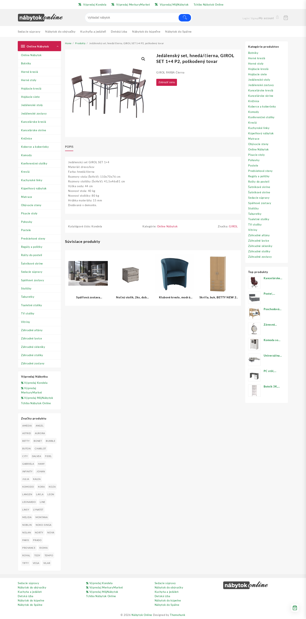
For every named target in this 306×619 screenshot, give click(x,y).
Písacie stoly (29, 213)
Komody (26, 155)
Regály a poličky (32, 246)
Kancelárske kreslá (33, 121)
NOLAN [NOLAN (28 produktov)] (26, 532)
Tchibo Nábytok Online (36, 403)
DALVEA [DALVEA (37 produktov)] (36, 456)
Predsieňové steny (33, 238)
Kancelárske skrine (33, 130)
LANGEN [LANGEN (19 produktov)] (27, 494)
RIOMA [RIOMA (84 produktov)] (43, 547)
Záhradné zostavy (33, 363)
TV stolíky (27, 313)
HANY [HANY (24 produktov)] (41, 463)
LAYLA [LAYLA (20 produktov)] (40, 494)
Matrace (26, 196)
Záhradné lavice (31, 338)
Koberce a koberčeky (35, 146)
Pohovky (26, 221)
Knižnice (26, 138)
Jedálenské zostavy (34, 113)
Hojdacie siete (30, 96)
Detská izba (25, 596)
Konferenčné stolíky (34, 163)
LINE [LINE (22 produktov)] (42, 502)
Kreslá (25, 171)
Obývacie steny (31, 205)
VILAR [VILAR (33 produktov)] (46, 563)
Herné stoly (29, 80)
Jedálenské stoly (32, 105)
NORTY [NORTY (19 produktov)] (39, 532)
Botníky (26, 63)
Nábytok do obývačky (32, 587)
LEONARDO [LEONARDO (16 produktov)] (29, 502)
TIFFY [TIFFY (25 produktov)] (25, 563)
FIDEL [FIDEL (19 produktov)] (48, 456)
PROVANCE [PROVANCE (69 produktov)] (29, 547)
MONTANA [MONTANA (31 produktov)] (42, 517)
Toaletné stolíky (31, 305)
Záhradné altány (32, 330)
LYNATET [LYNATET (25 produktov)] (38, 509)
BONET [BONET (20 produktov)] (38, 440)
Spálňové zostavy (32, 280)
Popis (69, 146)
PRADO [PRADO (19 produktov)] (37, 540)
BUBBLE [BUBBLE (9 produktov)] (50, 440)
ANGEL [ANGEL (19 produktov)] (40, 425)
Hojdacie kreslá (31, 88)
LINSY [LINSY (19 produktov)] (25, 509)
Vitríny (25, 322)
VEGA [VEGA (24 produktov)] (36, 563)
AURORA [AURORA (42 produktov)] (40, 433)
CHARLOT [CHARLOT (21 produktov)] (40, 448)
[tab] (70, 147)
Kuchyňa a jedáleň (30, 591)
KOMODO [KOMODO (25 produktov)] (28, 486)
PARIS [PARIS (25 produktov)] (25, 540)
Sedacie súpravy (32, 271)
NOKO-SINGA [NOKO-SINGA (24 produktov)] (43, 524)
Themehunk (177, 615)
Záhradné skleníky (33, 346)
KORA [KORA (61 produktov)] (41, 486)
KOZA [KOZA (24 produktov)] (52, 486)
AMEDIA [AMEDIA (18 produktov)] (27, 425)
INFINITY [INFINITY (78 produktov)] (27, 471)
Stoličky (26, 288)
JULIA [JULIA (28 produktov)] (25, 479)
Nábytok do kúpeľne (31, 600)
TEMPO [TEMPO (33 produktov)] (49, 555)
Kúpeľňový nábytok (34, 188)
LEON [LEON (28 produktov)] (50, 494)
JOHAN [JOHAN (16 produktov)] (41, 471)
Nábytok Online (142, 615)
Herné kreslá (29, 71)
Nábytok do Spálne (30, 604)
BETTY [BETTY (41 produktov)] (26, 440)
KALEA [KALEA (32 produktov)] (37, 479)
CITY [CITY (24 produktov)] (25, 456)
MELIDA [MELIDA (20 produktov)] (26, 517)
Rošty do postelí (31, 255)
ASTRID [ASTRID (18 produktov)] (26, 433)
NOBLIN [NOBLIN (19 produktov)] (27, 524)
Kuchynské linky (32, 180)
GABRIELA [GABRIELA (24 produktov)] (28, 463)
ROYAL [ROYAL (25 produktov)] (26, 555)
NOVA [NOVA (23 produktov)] (50, 532)
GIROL (233, 227)
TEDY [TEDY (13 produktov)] (37, 555)
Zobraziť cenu (167, 82)
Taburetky (27, 296)
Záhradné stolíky (32, 355)
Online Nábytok (31, 55)
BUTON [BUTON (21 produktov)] (26, 448)
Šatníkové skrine (32, 263)
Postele (26, 230)
